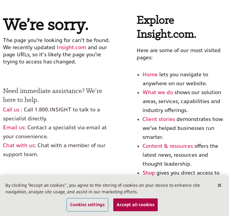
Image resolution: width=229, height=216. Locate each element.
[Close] (219, 185)
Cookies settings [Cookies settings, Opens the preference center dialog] (87, 204)
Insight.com (71, 47)
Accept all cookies (135, 204)
